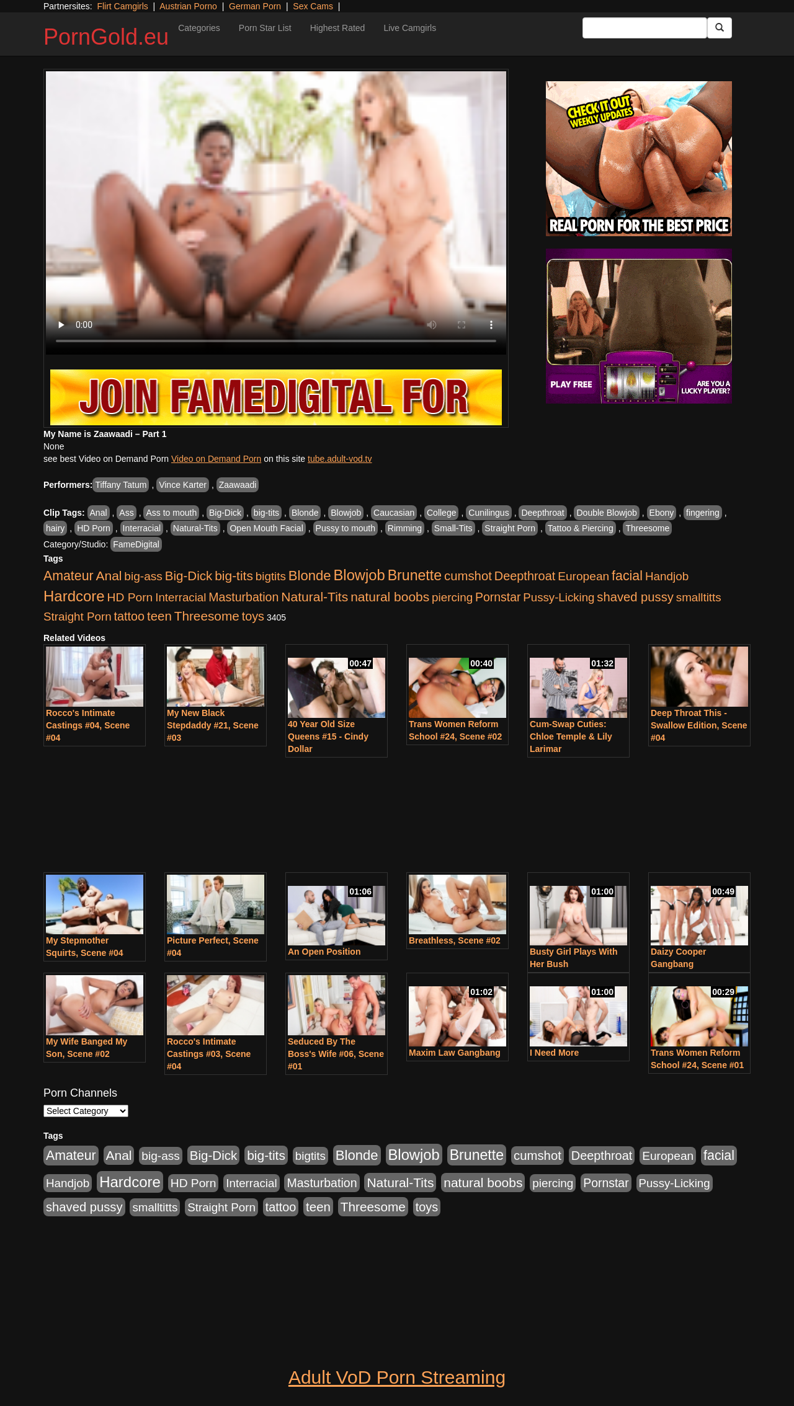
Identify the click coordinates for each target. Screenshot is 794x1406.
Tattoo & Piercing (580, 528)
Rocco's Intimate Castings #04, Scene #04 (88, 725)
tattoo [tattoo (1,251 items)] (129, 616)
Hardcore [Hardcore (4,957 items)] (74, 596)
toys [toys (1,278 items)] (253, 616)
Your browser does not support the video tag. (276, 213)
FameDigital (136, 544)
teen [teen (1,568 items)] (159, 616)
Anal (98, 513)
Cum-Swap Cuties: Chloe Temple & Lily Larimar (571, 736)
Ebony (661, 513)
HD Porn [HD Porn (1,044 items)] (130, 597)
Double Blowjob (606, 513)
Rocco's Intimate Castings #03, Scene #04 (209, 1054)
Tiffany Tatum (120, 485)
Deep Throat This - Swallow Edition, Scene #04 (699, 725)
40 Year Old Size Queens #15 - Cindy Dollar (328, 736)
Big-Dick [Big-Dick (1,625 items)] (189, 575)
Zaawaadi (238, 485)
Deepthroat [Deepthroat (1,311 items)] (525, 576)
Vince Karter (183, 485)
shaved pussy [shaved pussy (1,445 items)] (635, 597)
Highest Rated (337, 28)
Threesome (647, 528)
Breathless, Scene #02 (455, 940)
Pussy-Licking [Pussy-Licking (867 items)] (558, 597)
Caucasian (393, 513)
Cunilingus (488, 513)
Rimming (405, 528)
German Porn (255, 6)
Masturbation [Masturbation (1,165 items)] (243, 597)
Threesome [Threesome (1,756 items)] (206, 616)
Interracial (142, 528)
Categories (199, 28)
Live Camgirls (409, 28)
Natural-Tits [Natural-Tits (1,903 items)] (314, 597)
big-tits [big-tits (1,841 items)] (234, 575)
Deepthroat (542, 513)
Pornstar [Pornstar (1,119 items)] (497, 597)
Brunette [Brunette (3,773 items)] (415, 575)
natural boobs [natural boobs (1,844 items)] (389, 597)
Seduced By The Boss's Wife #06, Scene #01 (336, 1054)
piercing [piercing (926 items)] (452, 597)
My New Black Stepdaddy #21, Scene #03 (213, 725)
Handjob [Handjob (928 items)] (667, 576)
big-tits (266, 513)
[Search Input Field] (644, 27)
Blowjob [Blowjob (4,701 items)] (359, 575)
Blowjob (346, 513)
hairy (55, 528)
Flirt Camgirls (122, 6)
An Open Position (324, 952)
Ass (126, 513)
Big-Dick (225, 513)
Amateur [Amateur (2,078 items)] (68, 575)
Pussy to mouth (346, 528)
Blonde (305, 513)
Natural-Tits (195, 528)
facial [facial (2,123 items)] (627, 575)
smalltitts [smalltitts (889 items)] (698, 597)
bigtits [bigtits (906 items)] (271, 576)
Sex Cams (313, 6)
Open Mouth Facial (266, 528)
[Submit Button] (719, 27)
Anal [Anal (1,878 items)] (109, 575)
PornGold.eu (106, 37)
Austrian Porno (188, 6)
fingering (703, 513)
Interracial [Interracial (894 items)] (180, 597)
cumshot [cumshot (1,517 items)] (468, 576)
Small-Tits (453, 528)
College (441, 513)
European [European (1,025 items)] (583, 576)
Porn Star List (265, 28)
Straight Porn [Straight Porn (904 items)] (77, 616)
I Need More (554, 1053)
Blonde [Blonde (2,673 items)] (309, 575)
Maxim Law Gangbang (455, 1053)
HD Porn (93, 528)
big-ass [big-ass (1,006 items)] (143, 576)
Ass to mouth (171, 513)
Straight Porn (509, 528)
